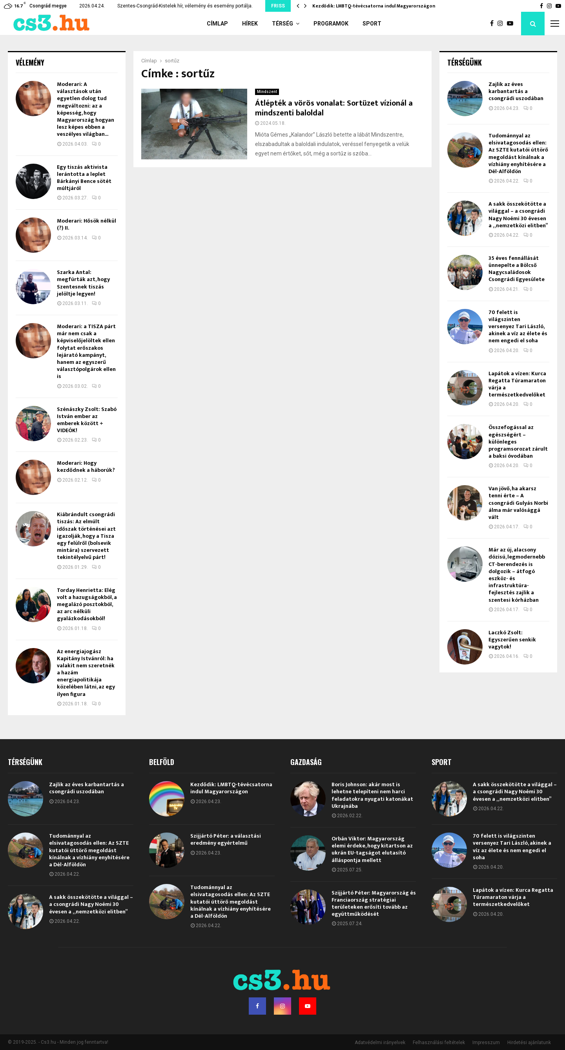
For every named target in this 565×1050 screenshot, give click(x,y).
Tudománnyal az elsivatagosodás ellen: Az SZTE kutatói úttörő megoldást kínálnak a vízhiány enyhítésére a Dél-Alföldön (518, 153)
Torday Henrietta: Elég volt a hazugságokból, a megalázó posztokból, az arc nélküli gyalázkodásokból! (87, 604)
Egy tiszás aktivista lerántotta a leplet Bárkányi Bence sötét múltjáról (84, 178)
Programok (330, 23)
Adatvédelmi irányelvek (380, 1042)
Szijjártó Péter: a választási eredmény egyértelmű (225, 839)
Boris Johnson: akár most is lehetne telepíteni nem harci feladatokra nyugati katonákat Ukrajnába (372, 795)
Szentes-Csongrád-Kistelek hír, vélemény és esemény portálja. (185, 6)
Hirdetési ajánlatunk (529, 1042)
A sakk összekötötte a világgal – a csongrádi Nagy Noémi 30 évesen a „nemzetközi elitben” (518, 214)
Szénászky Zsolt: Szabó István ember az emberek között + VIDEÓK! (87, 420)
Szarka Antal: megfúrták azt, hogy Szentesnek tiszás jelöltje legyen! (83, 283)
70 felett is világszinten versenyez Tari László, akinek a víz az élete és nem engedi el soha (517, 326)
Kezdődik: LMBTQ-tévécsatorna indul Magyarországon (373, 6)
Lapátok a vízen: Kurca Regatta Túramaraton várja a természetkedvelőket (517, 384)
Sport (372, 23)
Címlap (217, 23)
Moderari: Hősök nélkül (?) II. (86, 224)
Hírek (250, 23)
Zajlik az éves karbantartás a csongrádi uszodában (515, 91)
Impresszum (486, 1042)
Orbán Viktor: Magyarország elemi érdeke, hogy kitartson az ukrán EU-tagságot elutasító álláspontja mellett (372, 849)
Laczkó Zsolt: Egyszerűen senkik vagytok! (512, 639)
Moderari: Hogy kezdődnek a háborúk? (86, 466)
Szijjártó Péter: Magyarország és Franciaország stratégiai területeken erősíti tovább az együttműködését (374, 903)
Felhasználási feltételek (439, 1042)
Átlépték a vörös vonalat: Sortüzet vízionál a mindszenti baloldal (334, 108)
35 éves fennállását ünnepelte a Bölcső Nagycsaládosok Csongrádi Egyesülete (516, 269)
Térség (282, 23)
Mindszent (267, 91)
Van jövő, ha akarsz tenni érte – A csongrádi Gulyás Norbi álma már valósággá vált (518, 503)
